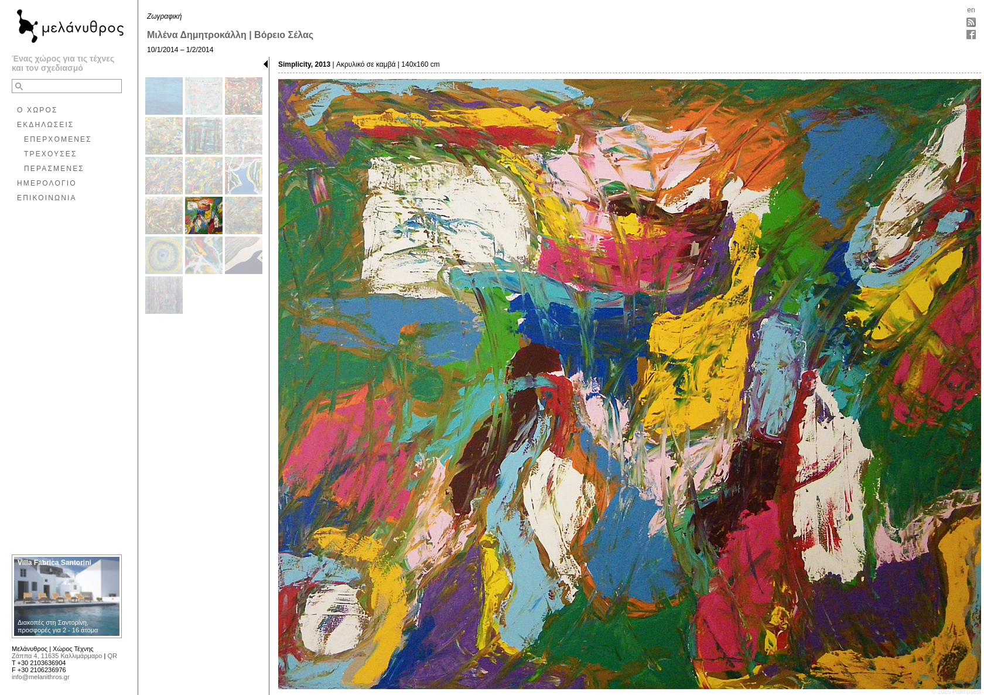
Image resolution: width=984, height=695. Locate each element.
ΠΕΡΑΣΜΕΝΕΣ (54, 169)
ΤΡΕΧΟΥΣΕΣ (50, 154)
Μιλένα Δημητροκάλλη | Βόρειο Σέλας (230, 35)
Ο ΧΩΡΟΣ (37, 110)
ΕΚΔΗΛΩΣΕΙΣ (45, 125)
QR (112, 655)
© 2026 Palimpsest (956, 692)
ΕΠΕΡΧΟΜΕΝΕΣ (58, 139)
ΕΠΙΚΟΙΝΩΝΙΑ (47, 198)
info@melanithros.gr (41, 676)
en (971, 10)
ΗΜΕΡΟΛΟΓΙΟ (47, 183)
